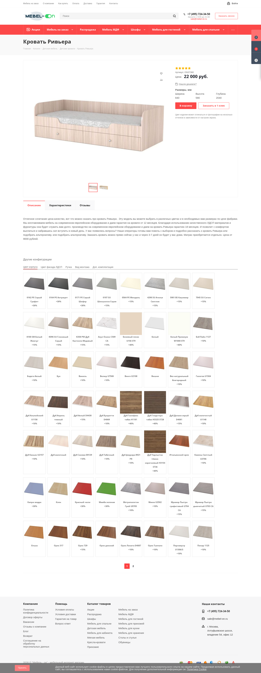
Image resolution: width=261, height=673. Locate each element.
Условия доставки (65, 614)
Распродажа (94, 614)
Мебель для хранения (131, 632)
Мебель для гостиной (131, 618)
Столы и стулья (127, 637)
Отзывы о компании (34, 626)
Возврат (27, 635)
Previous (84, 187)
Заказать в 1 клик (214, 105)
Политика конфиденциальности (35, 611)
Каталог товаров (99, 604)
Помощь (61, 604)
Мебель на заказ (128, 609)
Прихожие (93, 646)
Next (112, 187)
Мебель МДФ (126, 614)
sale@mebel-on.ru (199, 19)
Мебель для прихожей (131, 623)
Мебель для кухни (129, 628)
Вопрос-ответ (63, 623)
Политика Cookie (196, 669)
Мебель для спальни (99, 623)
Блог (25, 631)
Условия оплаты (64, 609)
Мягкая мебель (96, 637)
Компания (30, 604)
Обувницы (124, 642)
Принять (22, 667)
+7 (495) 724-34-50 (198, 14)
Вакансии (28, 621)
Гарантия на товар (66, 618)
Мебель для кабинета (99, 632)
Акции (90, 609)
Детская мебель (96, 628)
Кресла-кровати (96, 642)
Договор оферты (32, 617)
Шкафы (91, 618)
